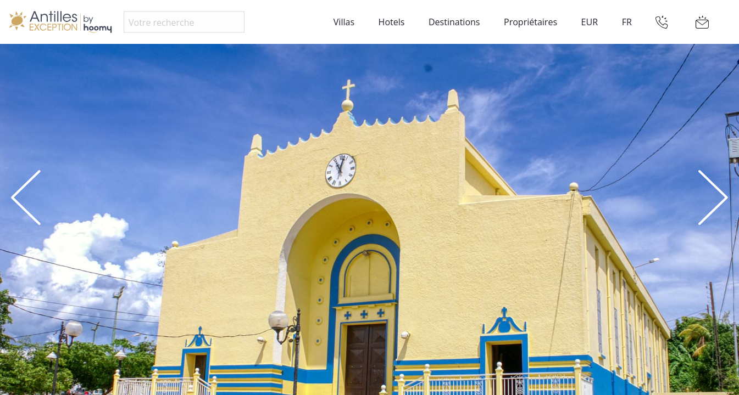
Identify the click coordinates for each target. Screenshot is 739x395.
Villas (344, 22)
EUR (589, 22)
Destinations (454, 22)
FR (627, 22)
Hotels (392, 22)
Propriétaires (530, 22)
